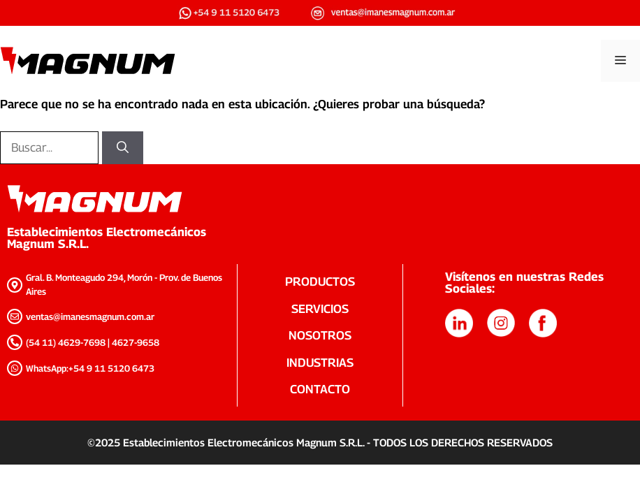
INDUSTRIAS (320, 363)
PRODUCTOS (320, 282)
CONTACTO (320, 389)
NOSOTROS (320, 335)
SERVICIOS (320, 309)
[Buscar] (122, 148)
